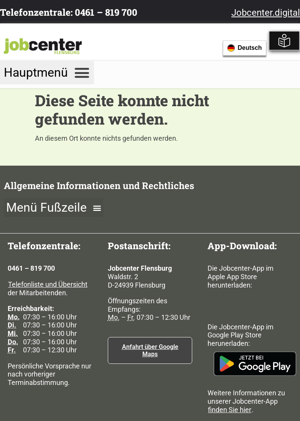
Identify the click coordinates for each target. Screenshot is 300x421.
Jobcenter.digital (265, 12)
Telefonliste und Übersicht (47, 284)
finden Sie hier (229, 410)
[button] (47, 73)
